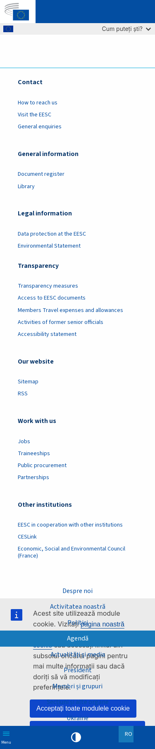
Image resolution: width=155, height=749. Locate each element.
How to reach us (37, 103)
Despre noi (77, 590)
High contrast (76, 737)
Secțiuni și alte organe (78, 701)
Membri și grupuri (77, 686)
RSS (23, 394)
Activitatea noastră (77, 606)
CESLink (27, 537)
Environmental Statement (49, 246)
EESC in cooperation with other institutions (70, 525)
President (78, 670)
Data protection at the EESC (52, 234)
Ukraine (77, 718)
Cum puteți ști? (126, 28)
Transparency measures (48, 286)
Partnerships (33, 477)
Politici (77, 622)
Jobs (24, 441)
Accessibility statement (47, 334)
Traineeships (34, 453)
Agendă (77, 638)
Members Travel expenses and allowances (70, 310)
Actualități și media (77, 654)
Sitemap (28, 382)
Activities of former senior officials (60, 322)
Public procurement (42, 465)
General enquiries (40, 127)
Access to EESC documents (52, 298)
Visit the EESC (34, 115)
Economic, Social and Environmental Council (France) (71, 552)
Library (26, 186)
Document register (41, 174)
